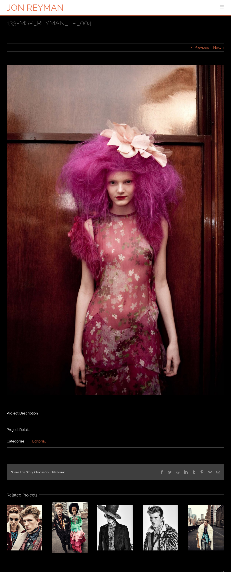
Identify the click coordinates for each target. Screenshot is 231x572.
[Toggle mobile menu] (222, 6)
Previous (202, 47)
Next (217, 47)
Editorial (39, 441)
